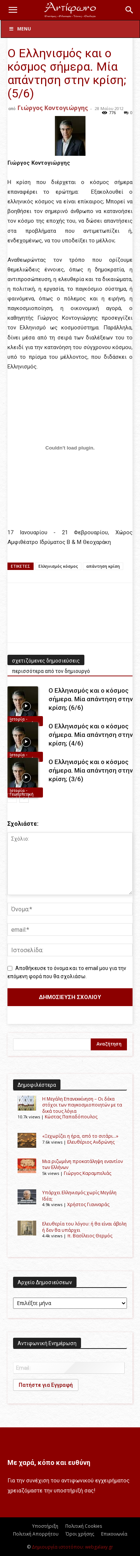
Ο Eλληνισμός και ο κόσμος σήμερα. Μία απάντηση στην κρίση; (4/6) (91, 734)
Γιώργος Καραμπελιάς (87, 1173)
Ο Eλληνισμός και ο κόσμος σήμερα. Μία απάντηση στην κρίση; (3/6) (91, 770)
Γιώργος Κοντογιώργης (53, 108)
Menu (20, 29)
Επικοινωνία (114, 1534)
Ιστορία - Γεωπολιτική (22, 720)
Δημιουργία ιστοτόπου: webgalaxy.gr (72, 1547)
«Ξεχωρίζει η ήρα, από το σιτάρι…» (80, 1136)
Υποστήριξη (45, 1526)
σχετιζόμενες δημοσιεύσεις (46, 661)
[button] (13, 10)
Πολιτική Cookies (83, 1526)
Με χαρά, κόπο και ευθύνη (48, 1462)
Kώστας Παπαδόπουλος (71, 1117)
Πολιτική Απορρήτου (36, 1534)
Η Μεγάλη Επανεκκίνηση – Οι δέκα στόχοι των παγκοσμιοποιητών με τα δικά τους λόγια (82, 1105)
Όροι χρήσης (80, 1534)
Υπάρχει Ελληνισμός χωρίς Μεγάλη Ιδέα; (79, 1195)
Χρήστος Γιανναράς (88, 1204)
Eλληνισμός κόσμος (58, 566)
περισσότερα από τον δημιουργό (51, 671)
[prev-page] (12, 798)
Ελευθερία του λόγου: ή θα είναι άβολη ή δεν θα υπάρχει (84, 1227)
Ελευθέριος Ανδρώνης (91, 1142)
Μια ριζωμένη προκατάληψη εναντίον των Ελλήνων (82, 1164)
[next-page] (24, 798)
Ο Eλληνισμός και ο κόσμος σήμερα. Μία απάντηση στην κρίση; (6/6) (91, 699)
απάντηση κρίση (103, 566)
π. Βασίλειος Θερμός (89, 1236)
